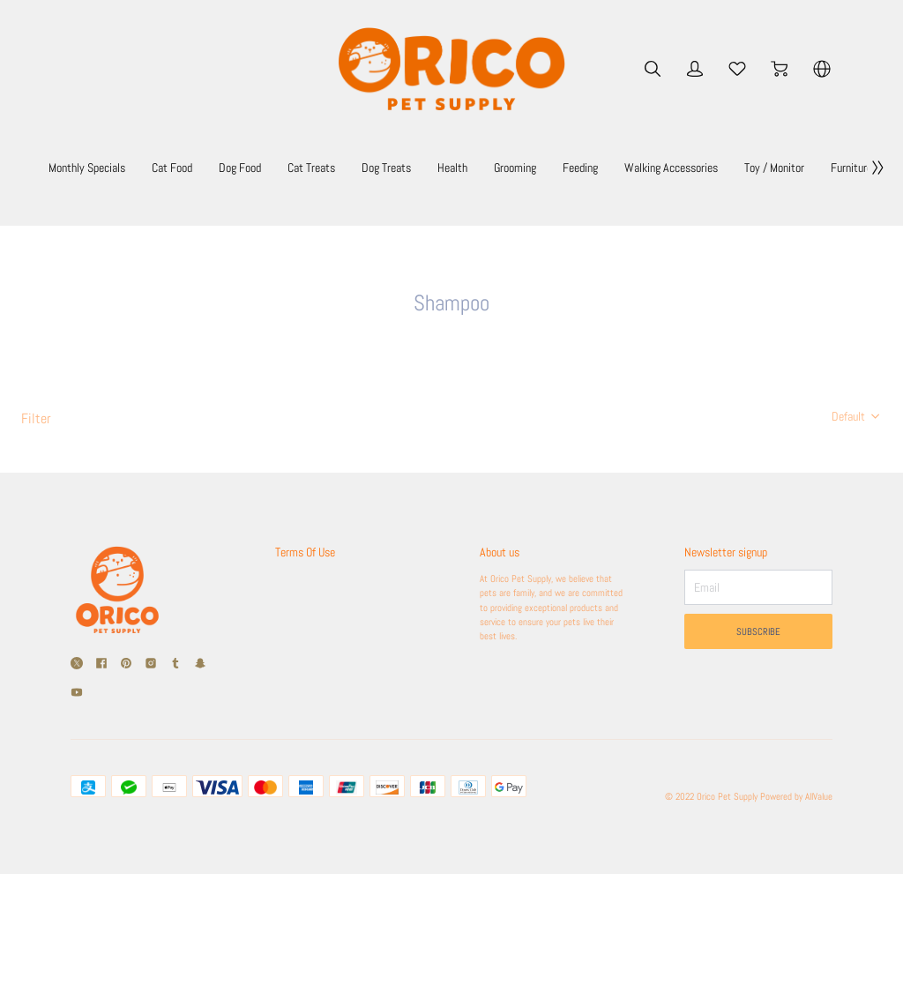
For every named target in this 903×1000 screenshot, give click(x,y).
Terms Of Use (311, 670)
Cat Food (258, 167)
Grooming (666, 167)
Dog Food (339, 167)
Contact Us (300, 797)
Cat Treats (424, 167)
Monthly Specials (155, 167)
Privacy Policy (307, 772)
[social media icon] (77, 783)
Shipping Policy (309, 698)
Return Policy (305, 723)
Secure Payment (312, 748)
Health (591, 167)
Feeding (743, 167)
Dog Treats (513, 167)
